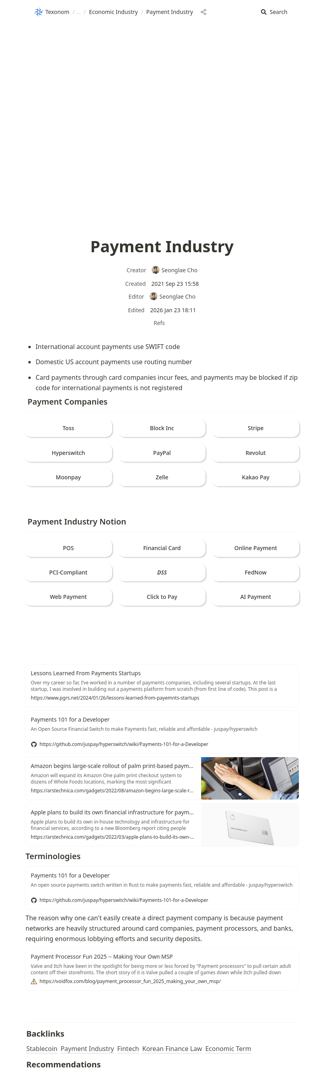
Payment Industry (87, 1048)
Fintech (128, 1048)
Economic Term (228, 1048)
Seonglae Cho (174, 270)
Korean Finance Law (172, 1048)
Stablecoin (41, 1048)
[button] (274, 12)
